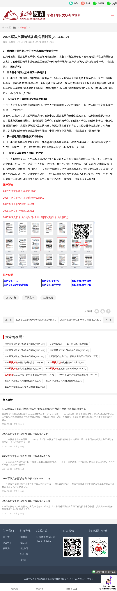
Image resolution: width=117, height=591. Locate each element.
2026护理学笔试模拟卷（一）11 (24, 362)
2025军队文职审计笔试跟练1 (18, 204)
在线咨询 (39, 589)
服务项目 (7, 542)
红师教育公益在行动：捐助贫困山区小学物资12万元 (73, 356)
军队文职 (29, 297)
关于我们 (7, 537)
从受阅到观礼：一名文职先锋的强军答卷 (69, 344)
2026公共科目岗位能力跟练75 (66, 362)
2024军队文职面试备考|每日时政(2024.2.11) (26, 478)
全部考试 (14, 589)
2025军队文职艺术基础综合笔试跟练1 (23, 197)
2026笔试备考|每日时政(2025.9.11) (66, 368)
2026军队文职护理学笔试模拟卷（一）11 (77, 375)
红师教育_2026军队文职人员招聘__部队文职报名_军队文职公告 (23, 15)
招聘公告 (24, 537)
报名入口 (24, 542)
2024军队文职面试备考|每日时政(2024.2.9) (25, 434)
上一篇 (8, 320)
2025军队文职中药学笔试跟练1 (20, 191)
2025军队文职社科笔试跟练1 (18, 211)
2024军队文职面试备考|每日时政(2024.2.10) (26, 456)
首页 (15, 27)
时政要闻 (24, 27)
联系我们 (7, 548)
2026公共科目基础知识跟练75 (23, 368)
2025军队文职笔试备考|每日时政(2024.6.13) (36, 320)
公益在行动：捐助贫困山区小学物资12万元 (29, 375)
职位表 (23, 560)
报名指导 (24, 548)
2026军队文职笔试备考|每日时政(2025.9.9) (69, 350)
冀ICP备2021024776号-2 (81, 578)
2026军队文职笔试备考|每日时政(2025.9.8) (24, 356)
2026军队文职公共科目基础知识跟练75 (64, 381)
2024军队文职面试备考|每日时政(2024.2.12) (26, 501)
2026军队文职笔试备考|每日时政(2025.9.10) (25, 350)
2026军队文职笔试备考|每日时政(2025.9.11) (25, 344)
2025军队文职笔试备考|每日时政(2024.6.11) (81, 320)
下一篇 (108, 320)
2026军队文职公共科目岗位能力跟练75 (23, 381)
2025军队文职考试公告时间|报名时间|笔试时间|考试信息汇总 (36, 217)
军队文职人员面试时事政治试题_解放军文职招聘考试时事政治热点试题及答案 (44, 408)
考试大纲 (24, 554)
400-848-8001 (71, 589)
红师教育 (48, 297)
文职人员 (11, 297)
